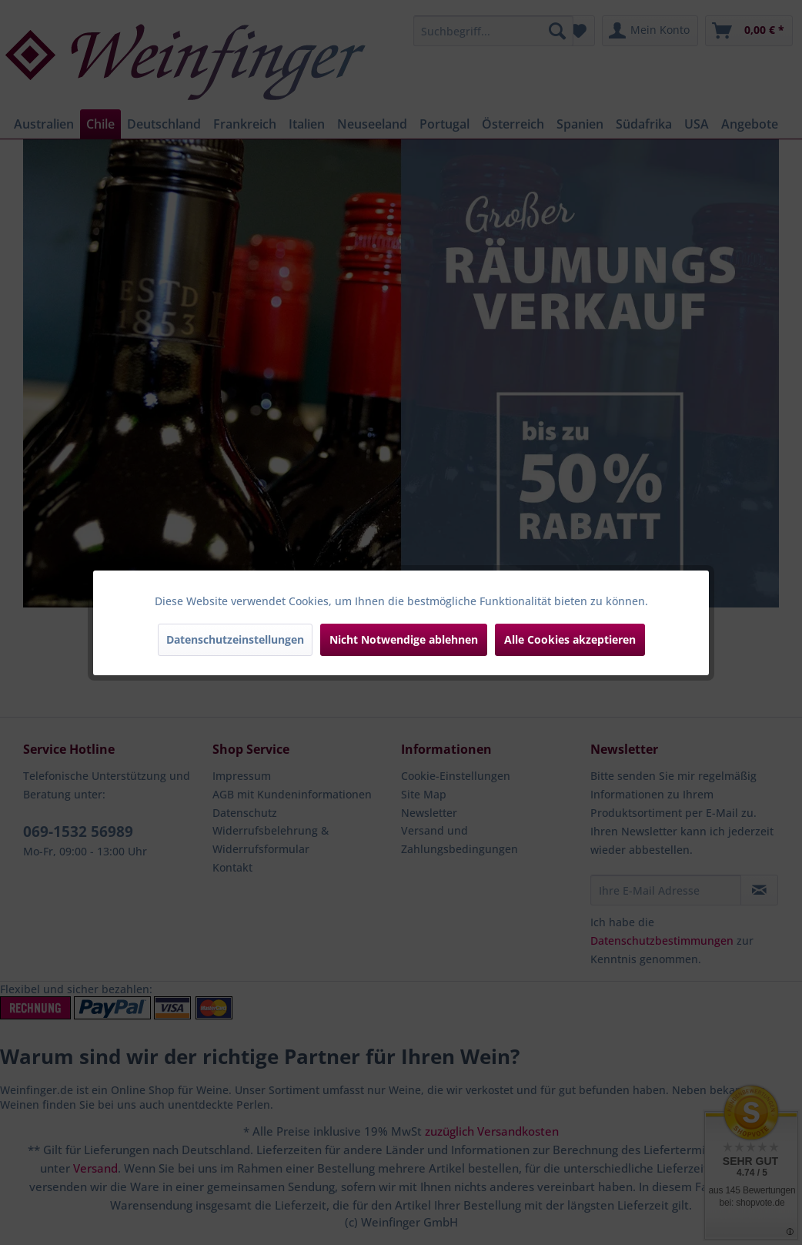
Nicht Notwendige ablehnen (403, 639)
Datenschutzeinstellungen (235, 639)
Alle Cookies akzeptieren (570, 639)
